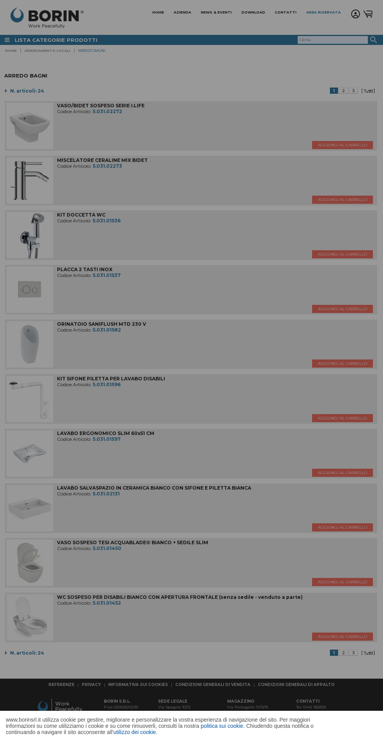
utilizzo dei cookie (134, 732)
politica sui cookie (222, 726)
